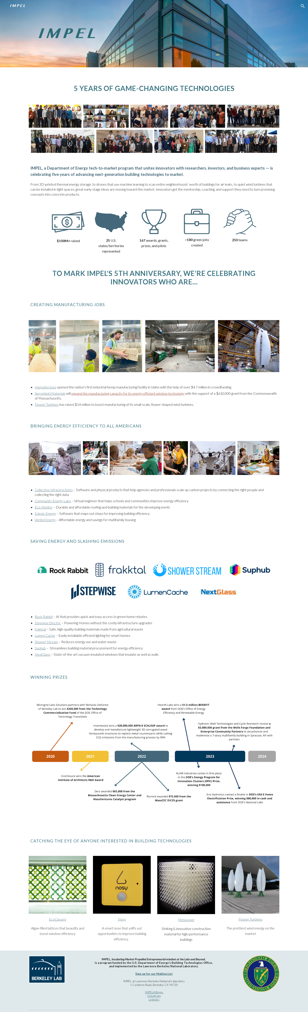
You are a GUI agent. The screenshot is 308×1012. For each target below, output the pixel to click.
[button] (303, 6)
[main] (154, 83)
